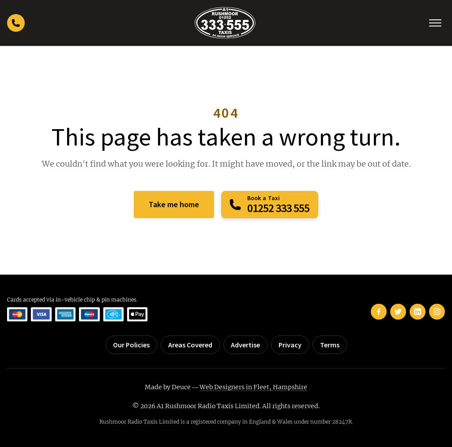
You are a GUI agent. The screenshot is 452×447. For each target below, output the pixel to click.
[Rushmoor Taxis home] (225, 23)
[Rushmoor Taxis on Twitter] (398, 312)
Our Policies (131, 344)
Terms (329, 344)
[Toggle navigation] (435, 23)
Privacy (290, 344)
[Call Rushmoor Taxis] (16, 23)
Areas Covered (190, 344)
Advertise (245, 344)
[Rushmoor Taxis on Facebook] (379, 312)
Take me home (174, 204)
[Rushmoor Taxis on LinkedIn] (418, 312)
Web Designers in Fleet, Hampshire (253, 387)
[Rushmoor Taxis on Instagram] (437, 312)
